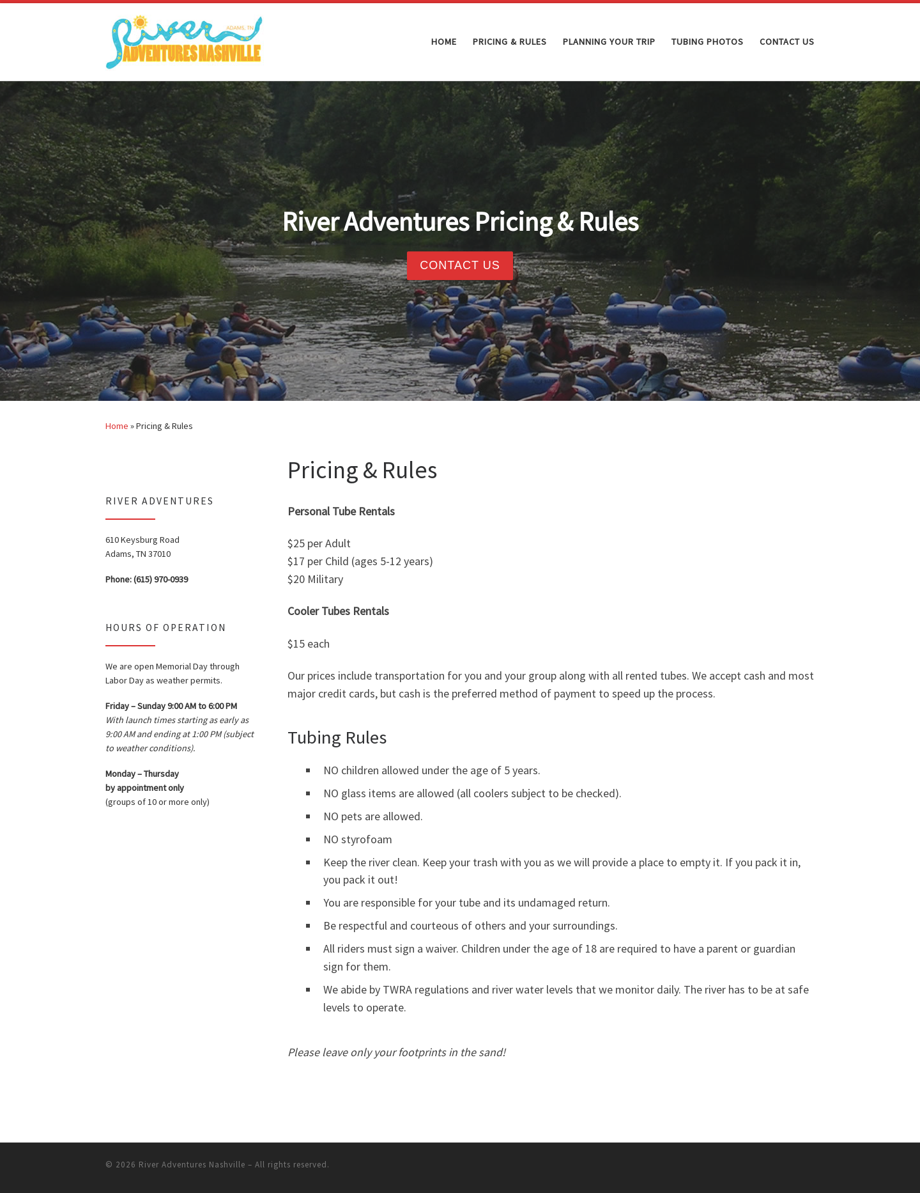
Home (116, 426)
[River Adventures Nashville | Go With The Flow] (185, 39)
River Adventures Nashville (192, 1164)
